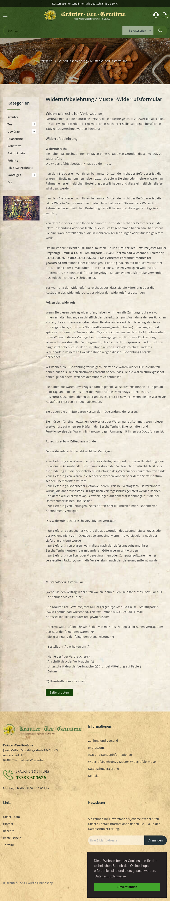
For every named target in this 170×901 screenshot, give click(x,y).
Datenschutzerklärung (103, 769)
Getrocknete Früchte (16, 156)
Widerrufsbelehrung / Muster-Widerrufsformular (122, 762)
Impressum (96, 748)
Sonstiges (14, 175)
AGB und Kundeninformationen (110, 755)
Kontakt (93, 776)
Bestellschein (12, 838)
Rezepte (8, 831)
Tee (9, 124)
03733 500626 (31, 777)
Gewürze (13, 131)
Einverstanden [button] (127, 887)
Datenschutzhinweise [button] (110, 876)
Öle (9, 182)
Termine (9, 845)
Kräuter (12, 117)
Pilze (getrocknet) (19, 168)
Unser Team (11, 817)
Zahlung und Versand (103, 740)
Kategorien (18, 103)
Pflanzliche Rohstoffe (15, 142)
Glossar (8, 824)
